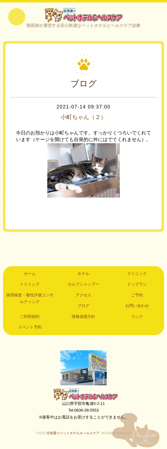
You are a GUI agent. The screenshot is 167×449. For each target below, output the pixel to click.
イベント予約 (30, 327)
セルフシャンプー (83, 285)
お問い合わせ (137, 306)
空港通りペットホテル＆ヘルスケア (83, 395)
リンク (137, 317)
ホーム (30, 274)
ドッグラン (137, 285)
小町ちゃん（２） (83, 117)
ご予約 (137, 295)
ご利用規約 (29, 317)
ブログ (83, 306)
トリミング (29, 285)
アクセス (83, 295)
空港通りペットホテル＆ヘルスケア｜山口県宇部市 (83, 15)
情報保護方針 (83, 317)
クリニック (137, 274)
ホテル (83, 274)
